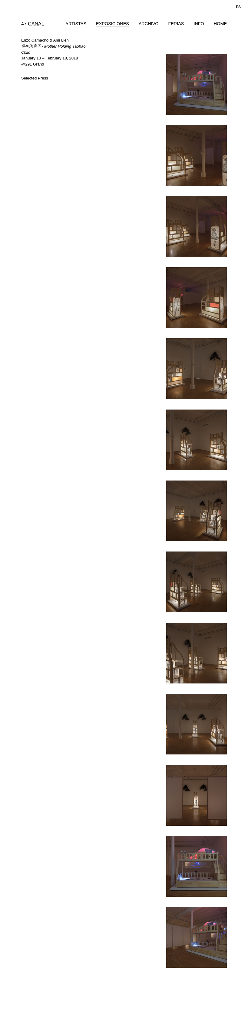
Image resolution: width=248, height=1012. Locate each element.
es (238, 7)
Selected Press (34, 78)
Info (198, 23)
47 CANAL (32, 23)
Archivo (149, 23)
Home (220, 23)
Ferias (176, 23)
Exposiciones (112, 23)
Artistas (75, 23)
